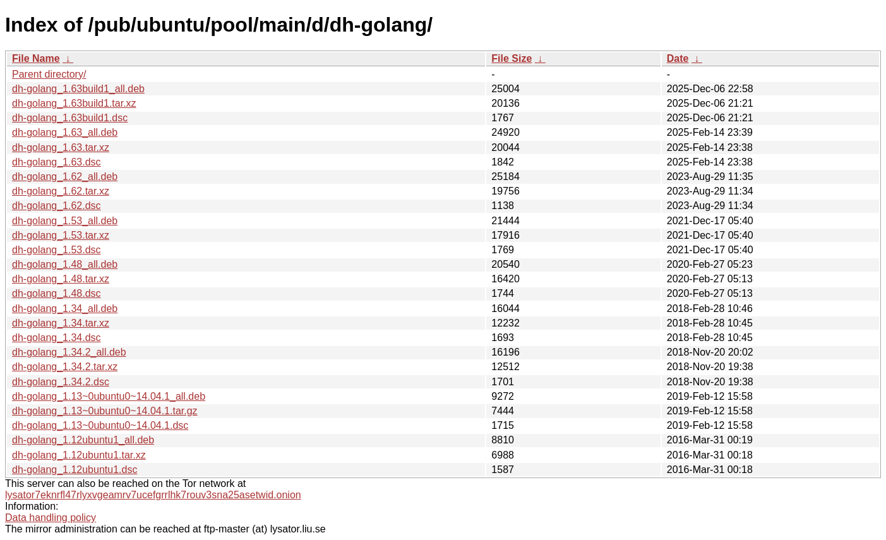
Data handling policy (50, 517)
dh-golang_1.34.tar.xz (60, 323)
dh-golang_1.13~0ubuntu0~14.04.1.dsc (100, 425)
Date (678, 58)
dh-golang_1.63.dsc (56, 162)
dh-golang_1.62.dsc (56, 205)
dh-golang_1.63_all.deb (64, 132)
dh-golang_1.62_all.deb (64, 176)
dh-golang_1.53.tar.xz (60, 235)
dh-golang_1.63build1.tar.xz (74, 103)
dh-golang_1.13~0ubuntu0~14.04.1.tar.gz (105, 410)
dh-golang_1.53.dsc (56, 249)
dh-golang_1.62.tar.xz (60, 191)
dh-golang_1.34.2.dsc (60, 381)
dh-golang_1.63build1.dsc (70, 117)
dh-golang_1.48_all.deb (64, 264)
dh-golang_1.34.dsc (56, 337)
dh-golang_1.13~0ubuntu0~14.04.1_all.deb (108, 396)
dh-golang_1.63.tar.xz (60, 147)
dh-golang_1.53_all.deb (64, 220)
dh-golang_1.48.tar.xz (60, 278)
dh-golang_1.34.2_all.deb (69, 352)
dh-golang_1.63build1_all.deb (78, 88)
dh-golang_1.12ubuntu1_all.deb (83, 440)
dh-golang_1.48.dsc (56, 293)
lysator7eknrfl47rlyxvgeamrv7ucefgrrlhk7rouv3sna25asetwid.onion (153, 494)
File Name (36, 58)
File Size (511, 58)
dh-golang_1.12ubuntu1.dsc (74, 469)
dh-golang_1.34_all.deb (64, 308)
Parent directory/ (49, 74)
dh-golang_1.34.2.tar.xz (64, 366)
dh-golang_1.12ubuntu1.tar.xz (79, 455)
